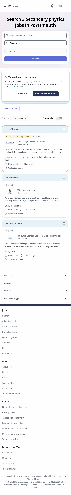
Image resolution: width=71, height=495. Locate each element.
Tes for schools (9, 469)
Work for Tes (8, 383)
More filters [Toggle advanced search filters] (10, 108)
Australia (6, 343)
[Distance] (35, 51)
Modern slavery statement (14, 428)
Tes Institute (8, 463)
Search (35, 59)
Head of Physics (12, 129)
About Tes (7, 367)
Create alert (48, 118)
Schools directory (10, 332)
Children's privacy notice (13, 434)
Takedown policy (10, 439)
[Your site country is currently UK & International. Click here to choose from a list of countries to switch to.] (62, 6)
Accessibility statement (13, 418)
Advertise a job (9, 321)
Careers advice (9, 326)
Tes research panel (11, 394)
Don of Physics (12, 178)
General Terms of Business (15, 407)
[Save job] (64, 129)
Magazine (6, 458)
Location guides (9, 337)
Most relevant (19, 118)
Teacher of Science (13, 223)
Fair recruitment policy (12, 423)
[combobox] (35, 35)
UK (3, 348)
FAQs (5, 377)
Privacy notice (9, 412)
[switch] (60, 118)
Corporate (7, 388)
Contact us (7, 372)
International (8, 353)
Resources (7, 453)
